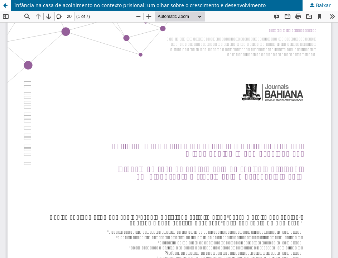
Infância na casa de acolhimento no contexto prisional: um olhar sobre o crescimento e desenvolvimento (140, 5)
